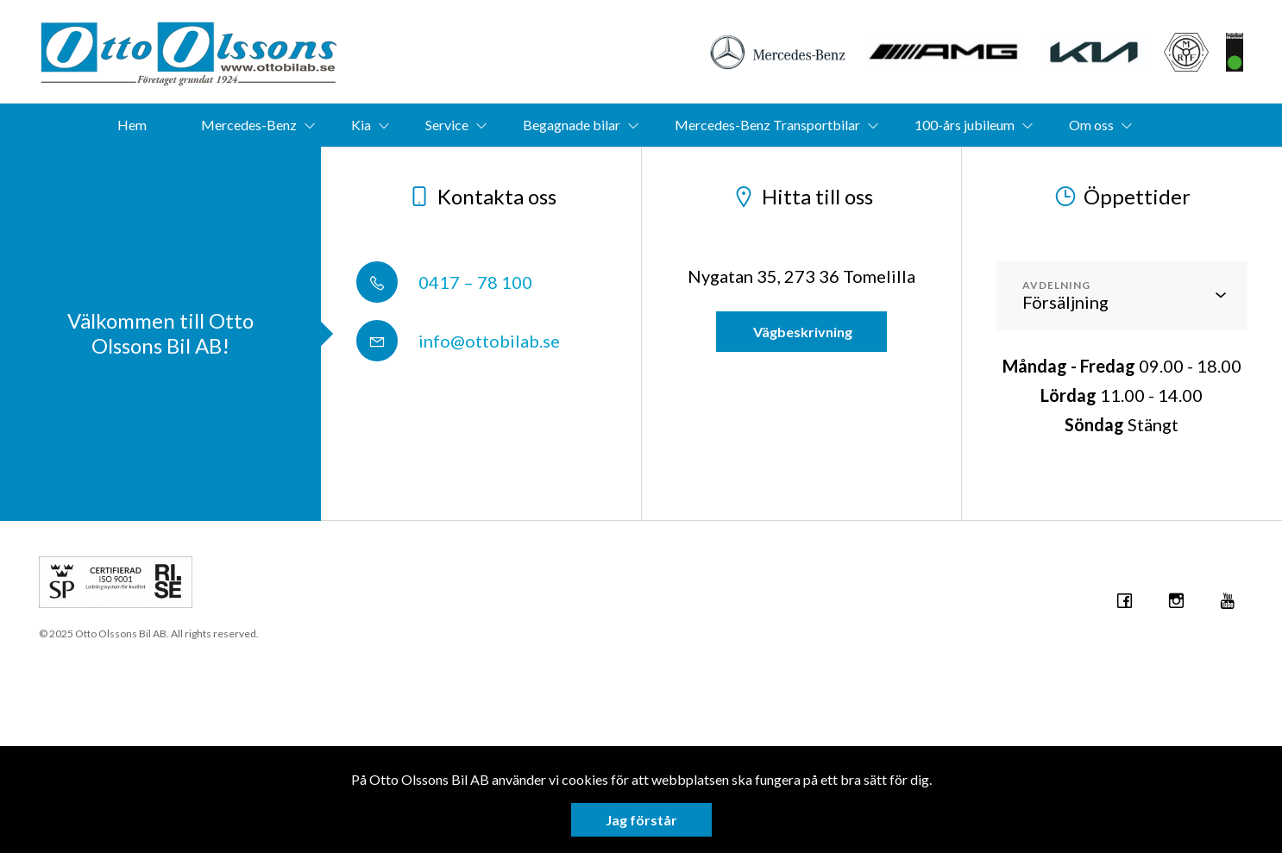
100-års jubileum (964, 124)
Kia (361, 124)
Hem (132, 124)
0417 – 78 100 (444, 282)
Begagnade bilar (571, 124)
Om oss (1091, 124)
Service (446, 124)
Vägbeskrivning (801, 331)
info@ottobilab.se (458, 340)
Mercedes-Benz (249, 124)
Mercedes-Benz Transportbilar (767, 124)
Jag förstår (641, 820)
